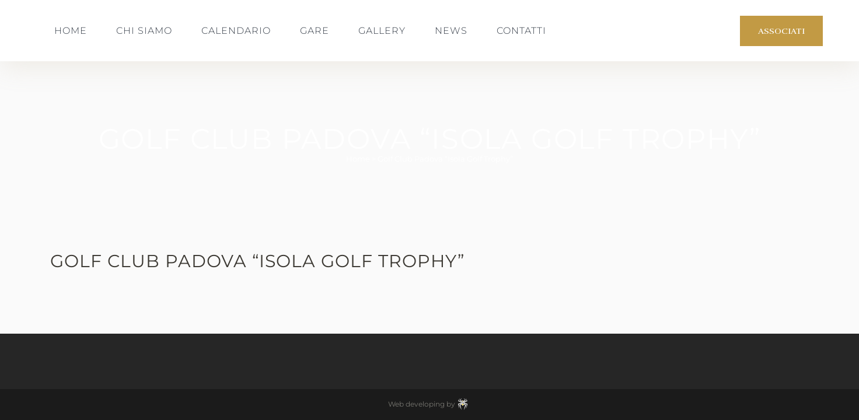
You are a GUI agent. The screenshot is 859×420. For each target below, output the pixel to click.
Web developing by (430, 404)
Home (358, 158)
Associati (781, 31)
